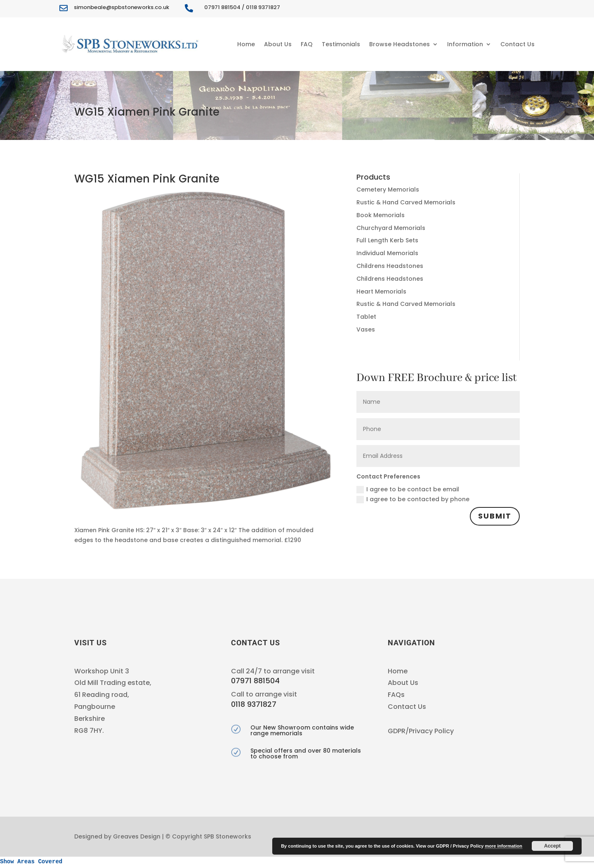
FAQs (396, 694)
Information (465, 44)
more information (503, 845)
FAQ (307, 44)
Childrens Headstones (389, 266)
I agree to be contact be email (407, 489)
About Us (278, 44)
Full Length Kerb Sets (387, 240)
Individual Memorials (387, 253)
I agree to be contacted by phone (412, 499)
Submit (495, 516)
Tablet (366, 317)
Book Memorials (380, 215)
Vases (365, 329)
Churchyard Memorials (390, 228)
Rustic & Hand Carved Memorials (405, 202)
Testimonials (341, 44)
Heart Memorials (381, 291)
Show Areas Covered (31, 861)
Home (246, 44)
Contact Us (517, 44)
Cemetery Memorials (387, 189)
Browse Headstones (399, 44)
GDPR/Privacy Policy (421, 731)
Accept (552, 846)
